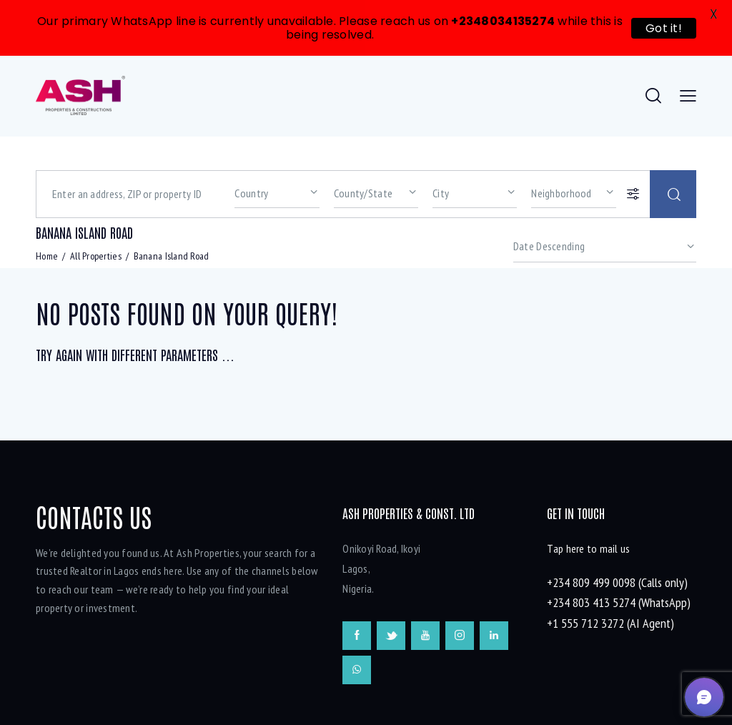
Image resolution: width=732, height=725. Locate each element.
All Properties (96, 210)
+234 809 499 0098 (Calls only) (617, 538)
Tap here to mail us (588, 504)
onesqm (372, 712)
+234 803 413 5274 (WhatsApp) (619, 558)
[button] (704, 697)
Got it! (664, 28)
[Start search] (673, 149)
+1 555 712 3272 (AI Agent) (610, 578)
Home (47, 210)
